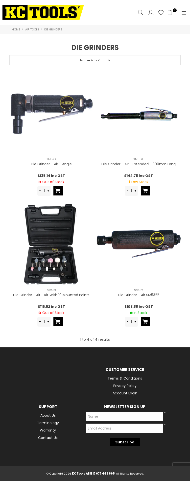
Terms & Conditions (125, 378)
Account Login (125, 393)
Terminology (48, 422)
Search (140, 12)
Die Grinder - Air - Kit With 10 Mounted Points (51, 294)
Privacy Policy (125, 385)
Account (150, 12)
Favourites (161, 12)
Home (16, 29)
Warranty (48, 430)
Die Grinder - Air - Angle (51, 164)
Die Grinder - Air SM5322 (138, 294)
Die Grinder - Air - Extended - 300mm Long (138, 164)
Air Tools (32, 29)
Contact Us (48, 437)
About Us (48, 415)
